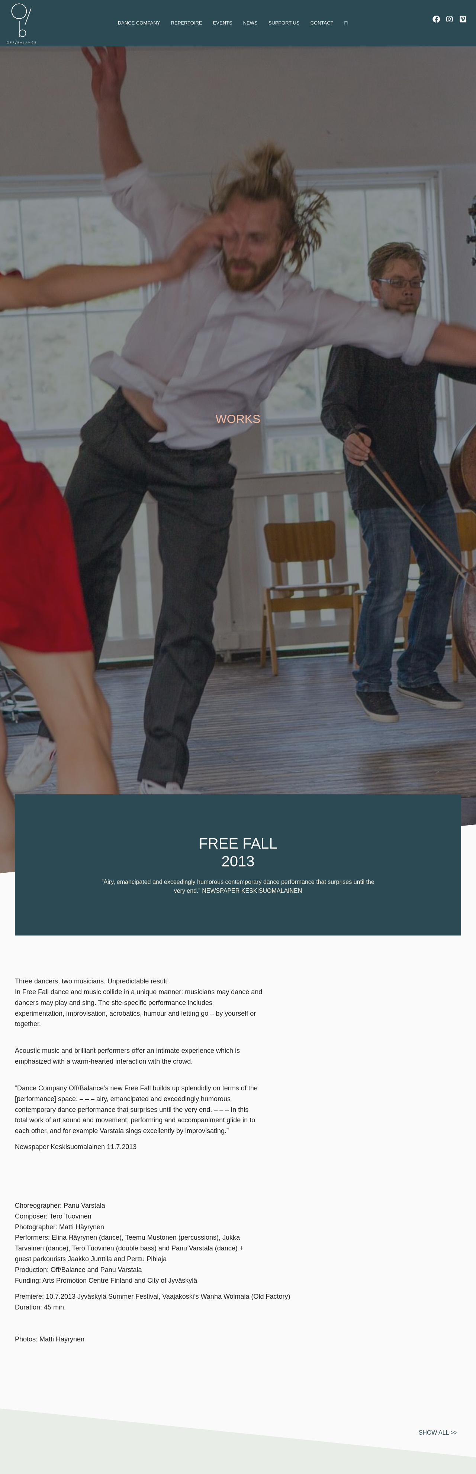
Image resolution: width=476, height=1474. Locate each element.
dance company (139, 23)
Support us (284, 23)
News (250, 23)
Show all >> (438, 1451)
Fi (346, 23)
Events (222, 23)
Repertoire (186, 23)
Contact (322, 23)
